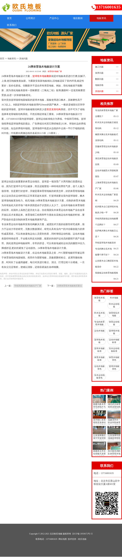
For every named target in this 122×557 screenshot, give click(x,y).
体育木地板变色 (114, 359)
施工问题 (107, 67)
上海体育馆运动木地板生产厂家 (107, 187)
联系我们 (12, 25)
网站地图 (62, 539)
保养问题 (107, 73)
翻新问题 (107, 79)
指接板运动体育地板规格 (107, 274)
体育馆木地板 (99, 299)
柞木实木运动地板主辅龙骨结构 (107, 126)
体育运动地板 (114, 323)
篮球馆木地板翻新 (41, 76)
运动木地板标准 (114, 341)
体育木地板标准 (99, 359)
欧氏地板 (82, 539)
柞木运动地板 (114, 305)
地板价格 (107, 85)
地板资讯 (105, 18)
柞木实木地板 (99, 314)
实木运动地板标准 (114, 350)
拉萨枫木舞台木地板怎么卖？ (107, 235)
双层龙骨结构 (54, 109)
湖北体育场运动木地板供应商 (107, 163)
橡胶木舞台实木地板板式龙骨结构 (107, 138)
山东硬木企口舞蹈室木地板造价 (107, 265)
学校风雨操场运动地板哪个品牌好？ (107, 223)
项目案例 (80, 18)
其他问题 (23, 59)
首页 (9, 18)
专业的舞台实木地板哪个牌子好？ (107, 253)
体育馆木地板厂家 (55, 72)
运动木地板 (99, 331)
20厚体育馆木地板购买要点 (69, 286)
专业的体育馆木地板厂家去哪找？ (107, 114)
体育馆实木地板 (114, 314)
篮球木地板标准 (99, 350)
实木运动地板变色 (99, 376)
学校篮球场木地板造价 (107, 244)
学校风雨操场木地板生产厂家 (27, 286)
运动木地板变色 (99, 367)
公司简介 (32, 18)
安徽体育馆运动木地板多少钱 (107, 151)
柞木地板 (114, 298)
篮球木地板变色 (114, 367)
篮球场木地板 (99, 341)
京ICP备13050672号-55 (82, 534)
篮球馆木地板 (114, 332)
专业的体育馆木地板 (99, 323)
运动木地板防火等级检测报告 (107, 175)
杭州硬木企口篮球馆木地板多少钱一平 (107, 211)
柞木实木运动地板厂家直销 (107, 199)
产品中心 (56, 18)
